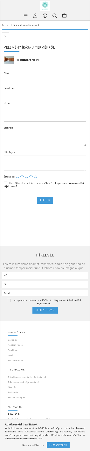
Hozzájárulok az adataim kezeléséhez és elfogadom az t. (44, 185)
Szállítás (13, 392)
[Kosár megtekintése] (64, 15)
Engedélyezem (58, 445)
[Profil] (35, 15)
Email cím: (9, 88)
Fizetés (12, 387)
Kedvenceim (15, 360)
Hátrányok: (10, 152)
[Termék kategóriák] (26, 15)
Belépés (12, 339)
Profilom (13, 350)
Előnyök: (8, 127)
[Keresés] (55, 15)
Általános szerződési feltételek (27, 377)
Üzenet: (8, 103)
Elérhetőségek (17, 397)
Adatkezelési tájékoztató (23, 382)
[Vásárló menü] (45, 15)
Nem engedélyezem (33, 445)
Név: (6, 73)
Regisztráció (15, 344)
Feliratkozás (45, 310)
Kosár (11, 355)
